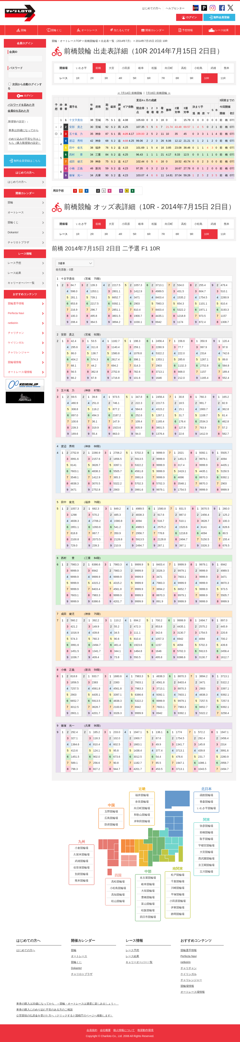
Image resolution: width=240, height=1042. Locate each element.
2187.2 (117, 415)
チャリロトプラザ (18, 242)
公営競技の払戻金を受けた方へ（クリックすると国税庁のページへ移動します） (64, 1015)
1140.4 (115, 347)
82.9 (224, 403)
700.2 (159, 620)
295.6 (74, 347)
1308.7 (225, 322)
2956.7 (140, 533)
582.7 (225, 433)
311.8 (94, 347)
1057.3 (138, 285)
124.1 (96, 750)
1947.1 (138, 732)
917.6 (161, 514)
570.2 (95, 514)
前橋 (98, 68)
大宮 (111, 68)
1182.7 (115, 341)
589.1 (74, 762)
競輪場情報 (14, 362)
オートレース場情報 (20, 371)
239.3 (74, 427)
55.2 (116, 626)
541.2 (117, 527)
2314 (203, 353)
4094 (224, 458)
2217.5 (94, 303)
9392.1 (116, 303)
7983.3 (160, 303)
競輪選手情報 (16, 303)
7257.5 (74, 688)
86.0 (73, 353)
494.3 (95, 415)
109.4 (138, 421)
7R (163, 78)
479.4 (224, 285)
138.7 (94, 353)
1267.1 (204, 359)
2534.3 (204, 421)
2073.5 (96, 539)
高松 (183, 68)
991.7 (203, 403)
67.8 (93, 377)
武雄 (213, 68)
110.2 (117, 620)
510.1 (224, 291)
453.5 (159, 769)
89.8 (225, 359)
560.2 (74, 620)
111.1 (137, 632)
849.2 (117, 508)
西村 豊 (78, 154)
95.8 (116, 750)
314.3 (137, 365)
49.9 (158, 744)
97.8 (225, 347)
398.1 (137, 359)
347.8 (138, 396)
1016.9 (75, 632)
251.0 (95, 403)
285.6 (181, 359)
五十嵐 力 (78, 133)
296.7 (93, 309)
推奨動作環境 (145, 1030)
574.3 (94, 359)
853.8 (74, 303)
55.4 (94, 433)
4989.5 (160, 291)
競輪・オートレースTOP (66, 40)
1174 (180, 322)
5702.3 (139, 452)
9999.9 (160, 452)
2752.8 (115, 371)
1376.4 (160, 433)
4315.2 (160, 409)
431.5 (180, 291)
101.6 (137, 377)
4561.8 (139, 471)
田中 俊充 (78, 147)
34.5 (116, 632)
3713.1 (160, 285)
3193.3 (225, 309)
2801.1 (116, 291)
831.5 (182, 508)
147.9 (116, 421)
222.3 (138, 403)
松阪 (154, 68)
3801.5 (116, 315)
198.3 (137, 341)
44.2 (93, 365)
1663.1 (138, 744)
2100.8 (75, 539)
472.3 (137, 626)
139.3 (93, 285)
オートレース (16, 212)
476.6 (179, 756)
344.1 (117, 651)
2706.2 (117, 452)
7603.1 (74, 471)
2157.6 (96, 458)
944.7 (116, 769)
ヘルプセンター (175, 8)
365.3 (116, 477)
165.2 (225, 396)
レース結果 (14, 272)
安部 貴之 (78, 126)
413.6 (74, 750)
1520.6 (183, 527)
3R (106, 78)
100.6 (74, 421)
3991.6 (74, 458)
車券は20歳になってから (24, 130)
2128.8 (118, 539)
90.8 (116, 762)
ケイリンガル (16, 342)
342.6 (159, 632)
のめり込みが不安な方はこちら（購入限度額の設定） (25, 140)
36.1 (94, 421)
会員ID (13, 51)
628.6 (226, 527)
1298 (74, 514)
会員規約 (92, 1030)
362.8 (94, 371)
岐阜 (141, 68)
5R (134, 78)
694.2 (114, 365)
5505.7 (117, 471)
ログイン (25, 96)
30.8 (181, 396)
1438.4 (138, 750)
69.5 (74, 396)
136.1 (159, 732)
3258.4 (225, 713)
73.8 (116, 657)
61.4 (224, 415)
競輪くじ (13, 222)
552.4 (225, 377)
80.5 (225, 533)
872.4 (202, 322)
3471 (137, 297)
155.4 (226, 539)
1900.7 (138, 315)
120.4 (225, 341)
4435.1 (160, 315)
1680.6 (117, 676)
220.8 (224, 632)
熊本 (226, 68)
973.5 (202, 315)
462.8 (225, 421)
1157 (224, 315)
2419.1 (182, 471)
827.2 (96, 769)
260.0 (226, 508)
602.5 (116, 744)
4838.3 (74, 483)
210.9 (117, 545)
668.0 (181, 371)
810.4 (137, 309)
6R (149, 78)
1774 (179, 732)
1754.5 (203, 297)
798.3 (74, 769)
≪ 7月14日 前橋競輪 (129, 92)
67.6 (158, 738)
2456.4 (160, 341)
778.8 (161, 533)
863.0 (116, 433)
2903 (137, 303)
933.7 (95, 676)
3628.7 (96, 465)
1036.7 (75, 657)
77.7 (180, 347)
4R (120, 78)
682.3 (95, 508)
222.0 (181, 353)
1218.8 (181, 315)
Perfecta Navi (16, 313)
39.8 (94, 396)
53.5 (93, 341)
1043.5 (202, 769)
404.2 (74, 359)
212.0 (181, 377)
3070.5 (96, 483)
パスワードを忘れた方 (21, 104)
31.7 (181, 415)
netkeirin (13, 322)
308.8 (74, 409)
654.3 (180, 303)
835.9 (138, 427)
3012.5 (74, 706)
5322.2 (181, 309)
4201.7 (117, 601)
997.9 (203, 347)
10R (206, 78)
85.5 (158, 762)
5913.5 (139, 458)
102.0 (116, 738)
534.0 (180, 285)
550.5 (137, 657)
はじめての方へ (151, 8)
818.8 (74, 533)
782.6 (137, 371)
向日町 (169, 68)
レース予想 (14, 262)
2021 (181, 452)
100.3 (74, 315)
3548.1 (74, 477)
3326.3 (205, 545)
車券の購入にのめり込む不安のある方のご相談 (44, 1009)
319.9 (95, 427)
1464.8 (138, 651)
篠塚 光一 (78, 175)
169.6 (74, 433)
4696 (181, 477)
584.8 (225, 365)
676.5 (226, 545)
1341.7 (96, 651)
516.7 (161, 520)
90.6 (116, 638)
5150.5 (225, 471)
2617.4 (115, 359)
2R (92, 78)
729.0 (74, 545)
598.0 (74, 291)
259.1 (137, 347)
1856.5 (117, 458)
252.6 (138, 415)
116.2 (95, 409)
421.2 (74, 626)
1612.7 (225, 657)
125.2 (226, 514)
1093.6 (96, 527)
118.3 (96, 738)
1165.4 (204, 377)
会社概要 (105, 1030)
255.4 (202, 285)
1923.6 (117, 427)
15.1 (181, 409)
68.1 (73, 365)
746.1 (116, 403)
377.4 (159, 750)
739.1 (93, 297)
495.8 (93, 315)
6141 (73, 465)
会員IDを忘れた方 (18, 110)
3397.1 (117, 465)
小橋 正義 (78, 168)
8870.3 (203, 477)
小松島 (198, 68)
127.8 (182, 427)
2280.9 (225, 297)
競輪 (10, 202)
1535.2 (181, 297)
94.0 (138, 433)
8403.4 (160, 297)
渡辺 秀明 (78, 140)
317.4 (181, 465)
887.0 (182, 514)
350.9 (203, 341)
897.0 (74, 415)
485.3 (117, 514)
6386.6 (96, 564)
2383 (95, 682)
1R (77, 78)
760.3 (203, 396)
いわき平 (81, 68)
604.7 (202, 291)
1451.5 (182, 458)
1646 (159, 377)
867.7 (95, 533)
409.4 (95, 657)
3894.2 (116, 322)
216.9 (74, 309)
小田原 (126, 68)
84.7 (73, 285)
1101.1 (203, 303)
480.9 (74, 403)
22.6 (181, 433)
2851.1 (116, 309)
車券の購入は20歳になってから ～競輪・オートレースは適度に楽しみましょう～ (67, 1003)
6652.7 (116, 297)
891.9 (159, 601)
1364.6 (75, 744)
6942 (159, 322)
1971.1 (203, 309)
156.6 (181, 341)
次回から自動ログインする (25, 86)
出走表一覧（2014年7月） (117, 40)
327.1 (74, 738)
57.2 (224, 427)
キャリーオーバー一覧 (21, 282)
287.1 (161, 545)
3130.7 (181, 632)
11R (223, 78)
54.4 (158, 756)
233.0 (116, 732)
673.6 (116, 756)
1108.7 (204, 415)
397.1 (182, 545)
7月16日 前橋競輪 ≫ (158, 92)
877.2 (116, 409)
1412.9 (138, 291)
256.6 (96, 762)
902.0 (96, 756)
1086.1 (202, 762)
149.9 (95, 626)
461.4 (117, 644)
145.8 (201, 744)
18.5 (181, 403)
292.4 (74, 732)
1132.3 (182, 365)
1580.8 (115, 353)
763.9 (203, 427)
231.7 (201, 756)
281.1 (74, 297)
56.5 (73, 371)
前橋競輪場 (91, 40)
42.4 (73, 341)
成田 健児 (78, 161)
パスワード (16, 68)
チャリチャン (16, 332)
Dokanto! (13, 232)
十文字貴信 (78, 120)
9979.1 (160, 489)
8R (177, 78)
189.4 (225, 371)
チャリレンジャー (18, 352)
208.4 (74, 322)
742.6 (225, 353)
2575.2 (162, 527)
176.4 (182, 421)
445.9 (224, 626)
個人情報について (124, 1030)
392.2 (95, 620)
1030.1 (138, 322)
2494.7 (140, 545)
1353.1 (94, 291)
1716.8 (115, 377)
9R (191, 78)
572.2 (201, 732)
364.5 (93, 322)
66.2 (73, 377)
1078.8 (138, 353)
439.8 (95, 632)
